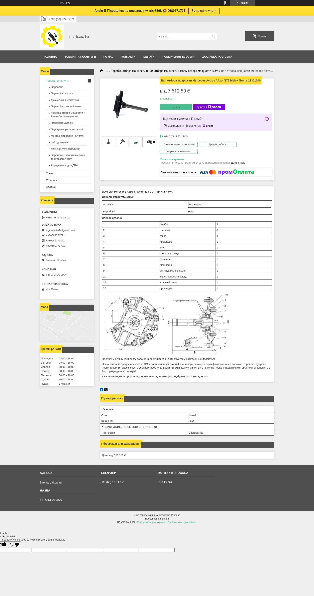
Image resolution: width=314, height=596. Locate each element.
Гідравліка (57, 86)
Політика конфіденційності (182, 515)
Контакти (129, 56)
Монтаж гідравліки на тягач (67, 135)
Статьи (51, 187)
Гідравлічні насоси (62, 93)
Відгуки (148, 56)
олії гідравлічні (59, 142)
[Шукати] (213, 36)
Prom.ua (175, 508)
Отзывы (51, 180)
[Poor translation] (14, 538)
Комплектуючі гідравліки (65, 148)
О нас (50, 173)
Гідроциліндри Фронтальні (67, 129)
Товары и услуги (57, 80)
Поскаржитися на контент (151, 515)
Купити (176, 107)
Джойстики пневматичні (65, 100)
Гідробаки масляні (62, 122)
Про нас (107, 56)
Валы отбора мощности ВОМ (199, 70)
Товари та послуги (79, 56)
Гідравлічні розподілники (66, 106)
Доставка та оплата (217, 56)
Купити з (209, 107)
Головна (50, 56)
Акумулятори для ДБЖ (64, 165)
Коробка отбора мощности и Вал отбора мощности (144, 70)
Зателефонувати (204, 10)
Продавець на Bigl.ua (157, 512)
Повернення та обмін (178, 56)
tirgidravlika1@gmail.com (60, 230)
